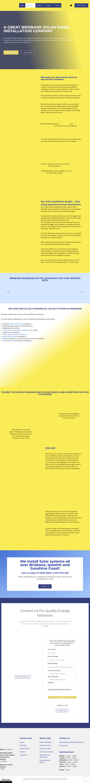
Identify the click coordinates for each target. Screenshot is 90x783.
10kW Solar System (45, 748)
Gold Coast (23, 745)
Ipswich (22, 742)
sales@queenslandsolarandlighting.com (71, 742)
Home (22, 5)
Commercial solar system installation (15, 330)
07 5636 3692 (63, 745)
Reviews (49, 5)
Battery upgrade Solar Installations (15, 334)
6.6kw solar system (16, 324)
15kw (4, 341)
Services (40, 5)
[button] (8, 292)
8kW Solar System (45, 745)
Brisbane (22, 751)
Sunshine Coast (24, 748)
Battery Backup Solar (10, 336)
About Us (30, 5)
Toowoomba (23, 755)
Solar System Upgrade (46, 751)
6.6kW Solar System (46, 742)
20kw (12, 341)
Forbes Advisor (64, 124)
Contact (57, 5)
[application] (33, 5)
